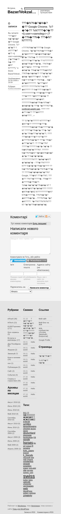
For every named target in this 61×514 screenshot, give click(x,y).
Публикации (13, 367)
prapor (25, 468)
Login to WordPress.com (36, 260)
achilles (27, 424)
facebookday (28, 437)
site (25, 470)
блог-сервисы (13, 332)
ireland (29, 446)
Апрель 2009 (13, 449)
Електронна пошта (29, 266)
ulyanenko (27, 484)
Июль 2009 (12, 441)
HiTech (10, 323)
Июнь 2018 (12, 410)
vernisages (28, 486)
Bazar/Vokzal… (22, 12)
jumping (26, 448)
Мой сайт (42, 319)
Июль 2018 (12, 406)
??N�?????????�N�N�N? (29, 415)
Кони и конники (14, 357)
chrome (26, 429)
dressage (27, 435)
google (26, 439)
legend (26, 453)
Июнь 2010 (12, 427)
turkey (25, 480)
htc (35, 443)
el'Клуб (10, 319)
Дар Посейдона (14, 344)
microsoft (26, 457)
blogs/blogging (29, 426)
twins (31, 480)
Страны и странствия (12, 380)
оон (9, 363)
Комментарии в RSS (45, 512)
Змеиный (11, 354)
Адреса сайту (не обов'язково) (43, 267)
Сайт (10, 371)
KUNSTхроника (14, 88)
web (25, 488)
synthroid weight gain (31, 109)
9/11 (25, 413)
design (33, 429)
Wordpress (22, 506)
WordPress (27, 491)
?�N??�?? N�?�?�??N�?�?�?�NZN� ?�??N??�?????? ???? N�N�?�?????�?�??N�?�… (29, 328)
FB (35, 437)
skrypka (30, 470)
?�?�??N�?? (45, 356)
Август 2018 (13, 402)
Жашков (11, 350)
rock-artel (32, 468)
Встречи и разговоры (12, 339)
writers (26, 493)
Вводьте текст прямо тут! (30, 245)
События (11, 375)
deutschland (29, 433)
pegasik (26, 464)
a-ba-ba (26, 421)
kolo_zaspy (28, 450)
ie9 (24, 446)
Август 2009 (13, 437)
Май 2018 (12, 414)
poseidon (27, 466)
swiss (29, 476)
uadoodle (26, 482)
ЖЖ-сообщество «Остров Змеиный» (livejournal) (44, 332)
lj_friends (28, 455)
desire (25, 431)
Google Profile (44, 340)
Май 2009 (12, 445)
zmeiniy (27, 495)
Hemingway (35, 506)
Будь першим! (39, 223)
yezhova (32, 493)
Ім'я (12, 264)
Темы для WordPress (21, 509)
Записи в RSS (29, 512)
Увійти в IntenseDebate (18, 260)
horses (28, 442)
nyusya (30, 459)
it (32, 446)
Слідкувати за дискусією (48, 216)
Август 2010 (13, 424)
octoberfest (28, 461)
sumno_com (28, 472)
